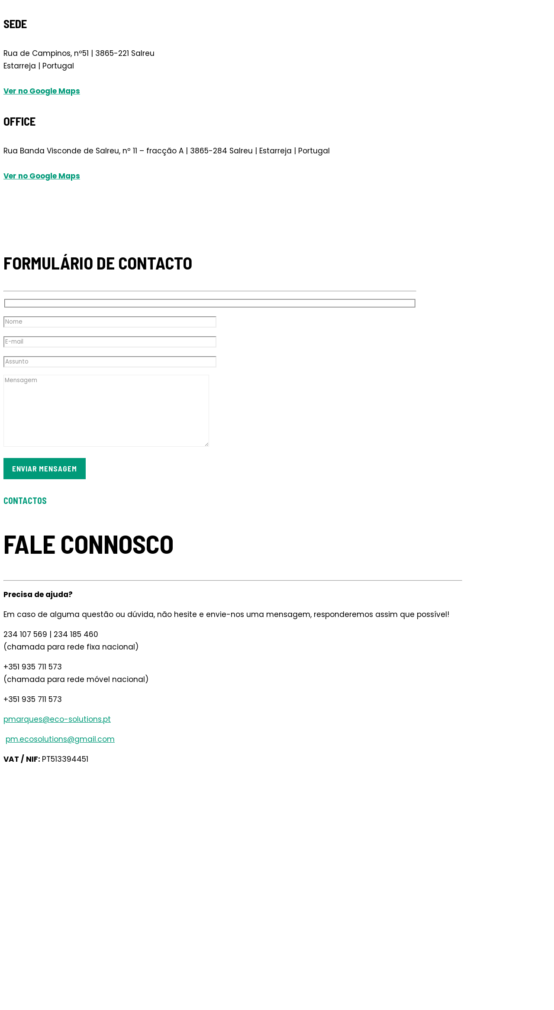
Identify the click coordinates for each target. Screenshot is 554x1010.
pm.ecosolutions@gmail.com (60, 739)
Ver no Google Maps (41, 91)
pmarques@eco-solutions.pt (57, 719)
